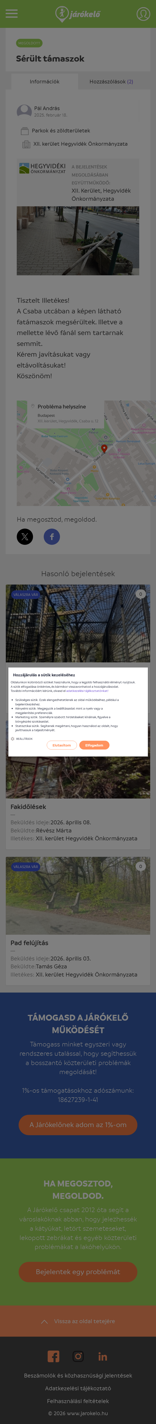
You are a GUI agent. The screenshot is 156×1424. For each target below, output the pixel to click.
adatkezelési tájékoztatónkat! (87, 691)
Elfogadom (94, 745)
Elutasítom (62, 745)
